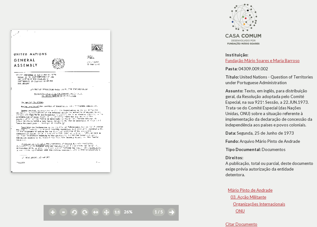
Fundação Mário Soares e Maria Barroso (262, 60)
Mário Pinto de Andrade (250, 190)
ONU (240, 210)
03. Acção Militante (248, 197)
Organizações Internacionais (259, 204)
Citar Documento (241, 224)
